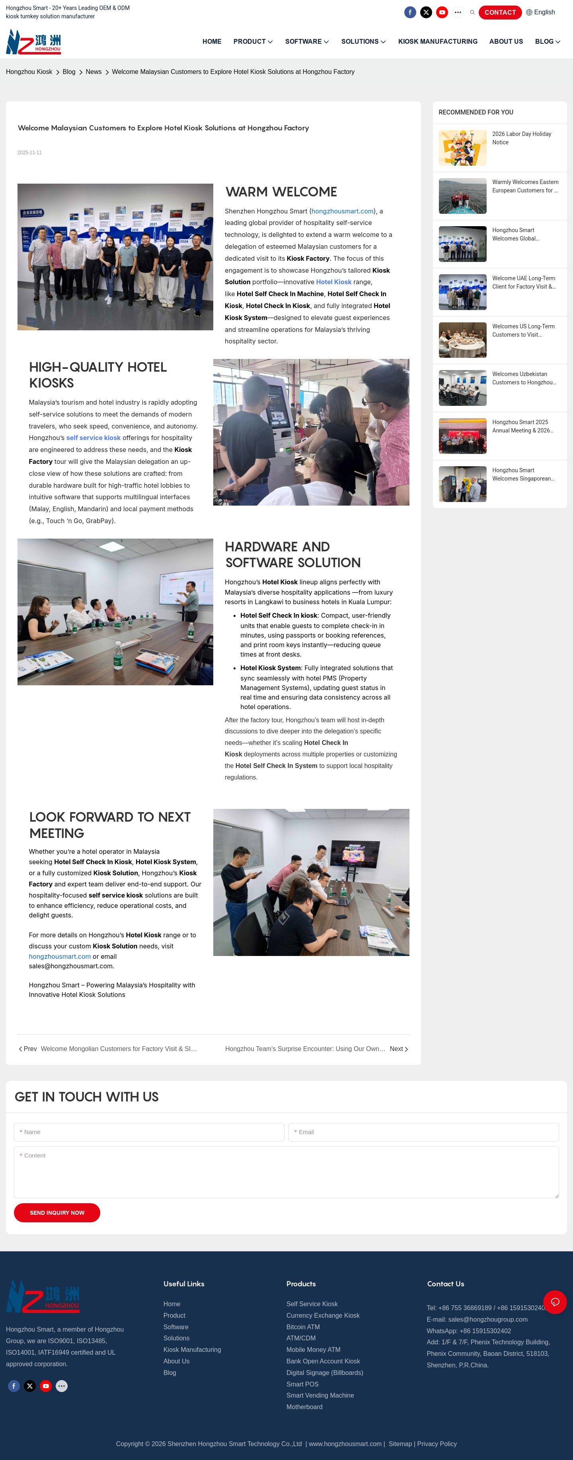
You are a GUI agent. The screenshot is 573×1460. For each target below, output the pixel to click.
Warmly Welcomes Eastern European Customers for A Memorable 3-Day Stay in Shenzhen (526, 187)
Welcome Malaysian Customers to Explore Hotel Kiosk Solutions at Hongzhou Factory (233, 71)
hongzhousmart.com (343, 211)
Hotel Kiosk (334, 282)
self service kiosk (93, 438)
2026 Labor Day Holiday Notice (522, 138)
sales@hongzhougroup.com (488, 1319)
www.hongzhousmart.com (345, 1444)
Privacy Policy (437, 1444)
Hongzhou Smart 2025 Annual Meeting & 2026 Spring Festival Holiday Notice (521, 427)
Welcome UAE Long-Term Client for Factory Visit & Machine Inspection (524, 283)
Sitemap (399, 1444)
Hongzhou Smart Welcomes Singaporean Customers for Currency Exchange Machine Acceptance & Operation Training (522, 475)
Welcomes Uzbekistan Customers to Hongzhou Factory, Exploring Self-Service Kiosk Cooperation (525, 379)
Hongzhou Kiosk (29, 71)
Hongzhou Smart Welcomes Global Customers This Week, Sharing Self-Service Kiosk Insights (525, 235)
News (94, 71)
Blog (69, 71)
